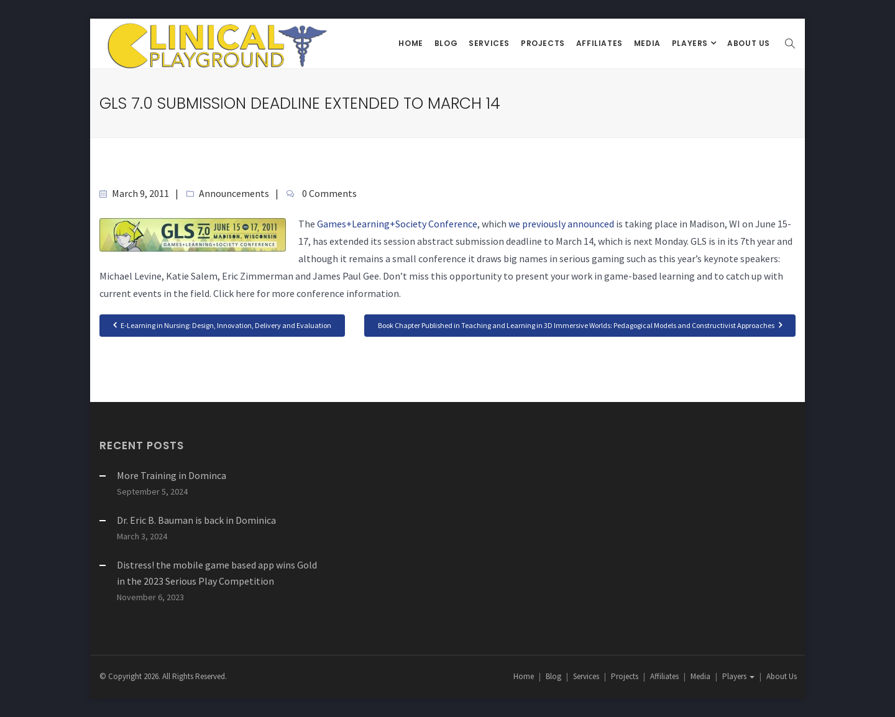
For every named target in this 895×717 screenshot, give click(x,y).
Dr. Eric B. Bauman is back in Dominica (196, 520)
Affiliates (599, 43)
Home (410, 43)
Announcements (234, 193)
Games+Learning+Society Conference (397, 223)
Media (647, 43)
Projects (543, 43)
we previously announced (561, 223)
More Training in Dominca (171, 475)
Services (489, 43)
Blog (445, 43)
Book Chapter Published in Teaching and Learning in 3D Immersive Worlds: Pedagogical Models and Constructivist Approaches (580, 325)
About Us (748, 43)
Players (691, 43)
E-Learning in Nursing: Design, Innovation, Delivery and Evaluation (222, 325)
